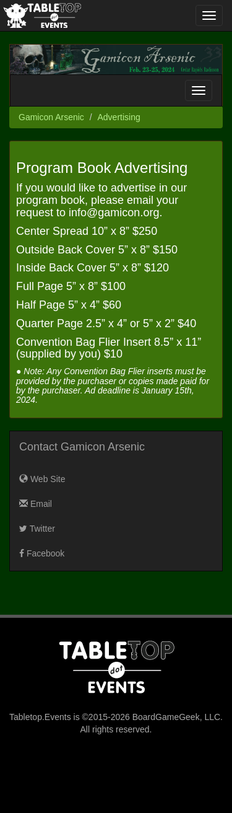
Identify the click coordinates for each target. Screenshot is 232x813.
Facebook (41, 553)
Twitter (37, 529)
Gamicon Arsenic (51, 117)
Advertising (119, 117)
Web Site (42, 479)
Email (35, 504)
